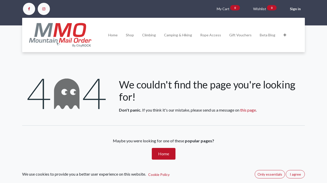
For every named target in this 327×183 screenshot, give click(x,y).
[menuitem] (113, 35)
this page (248, 110)
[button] (284, 35)
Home (163, 153)
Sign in (295, 9)
